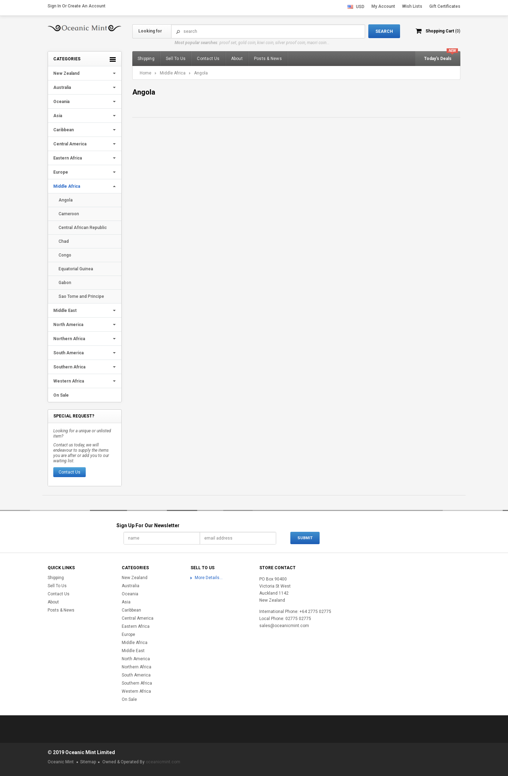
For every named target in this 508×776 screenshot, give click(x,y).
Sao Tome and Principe (81, 296)
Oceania (61, 101)
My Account (383, 6)
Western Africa (68, 381)
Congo (65, 255)
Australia (62, 87)
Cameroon (69, 213)
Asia (57, 115)
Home (145, 73)
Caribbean (63, 129)
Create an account (86, 6)
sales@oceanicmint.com (284, 625)
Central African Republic (83, 227)
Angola (66, 200)
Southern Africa (69, 367)
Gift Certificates (444, 6)
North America (68, 324)
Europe (60, 172)
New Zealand (66, 73)
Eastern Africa (67, 158)
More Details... (209, 577)
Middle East (65, 310)
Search (178, 31)
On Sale (61, 395)
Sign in (54, 6)
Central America (69, 144)
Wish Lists (412, 6)
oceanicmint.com (163, 761)
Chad (64, 241)
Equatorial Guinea (76, 268)
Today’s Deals (438, 58)
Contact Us (69, 472)
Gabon (65, 282)
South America (68, 352)
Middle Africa (66, 186)
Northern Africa (69, 338)
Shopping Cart (442, 31)
